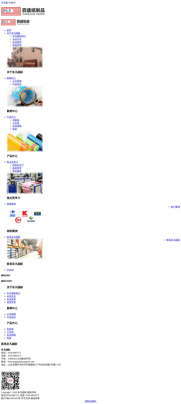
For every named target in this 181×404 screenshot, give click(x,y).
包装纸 (15, 120)
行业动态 (16, 84)
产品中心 (11, 117)
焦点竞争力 (12, 162)
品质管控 (16, 168)
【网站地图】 (90, 401)
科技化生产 (18, 165)
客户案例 (175, 207)
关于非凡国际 (13, 33)
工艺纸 (15, 123)
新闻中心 (11, 78)
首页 (9, 30)
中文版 (4, 2)
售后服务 (16, 171)
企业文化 (16, 39)
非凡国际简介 (19, 36)
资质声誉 (16, 45)
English (10, 270)
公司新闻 (16, 81)
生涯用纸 (16, 126)
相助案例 (11, 204)
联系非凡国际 (13, 237)
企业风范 (16, 42)
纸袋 (14, 129)
